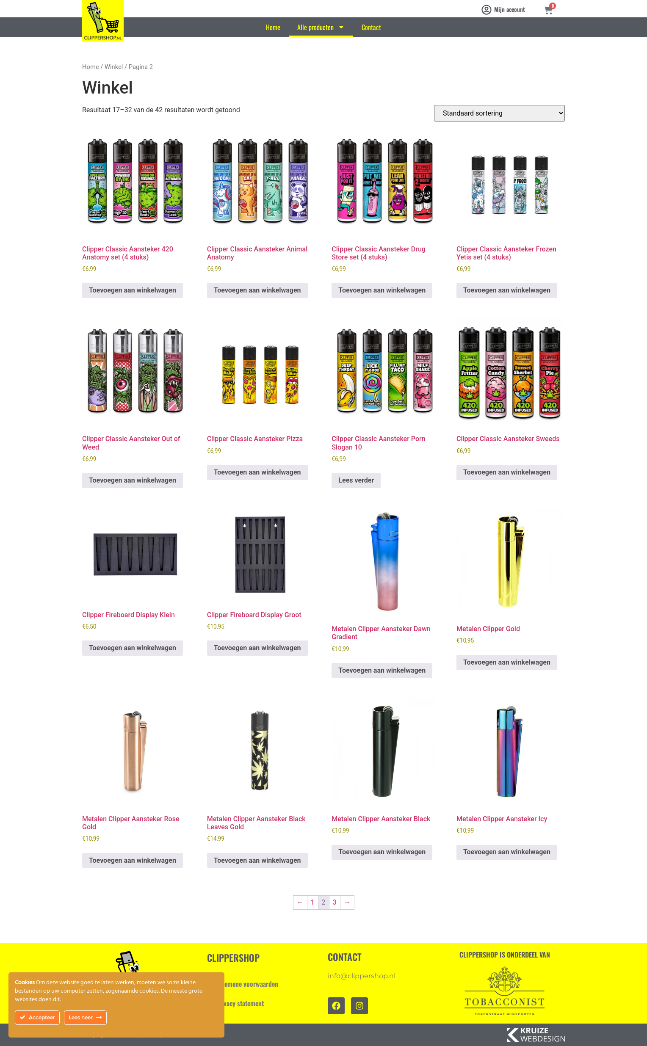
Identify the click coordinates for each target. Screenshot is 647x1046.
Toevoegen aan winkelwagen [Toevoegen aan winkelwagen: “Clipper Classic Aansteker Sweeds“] (506, 472)
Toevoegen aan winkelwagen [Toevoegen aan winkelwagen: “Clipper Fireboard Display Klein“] (132, 648)
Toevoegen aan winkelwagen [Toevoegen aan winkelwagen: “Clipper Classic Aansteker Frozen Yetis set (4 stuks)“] (506, 290)
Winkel (114, 67)
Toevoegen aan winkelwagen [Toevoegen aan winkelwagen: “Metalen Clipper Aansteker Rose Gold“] (132, 860)
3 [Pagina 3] (335, 902)
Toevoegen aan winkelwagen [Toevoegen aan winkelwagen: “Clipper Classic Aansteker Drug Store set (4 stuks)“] (382, 290)
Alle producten (321, 27)
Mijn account (509, 9)
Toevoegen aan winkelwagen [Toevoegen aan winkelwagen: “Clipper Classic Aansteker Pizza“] (257, 472)
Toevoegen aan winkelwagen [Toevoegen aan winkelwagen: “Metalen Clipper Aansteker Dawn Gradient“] (382, 670)
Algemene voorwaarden (247, 984)
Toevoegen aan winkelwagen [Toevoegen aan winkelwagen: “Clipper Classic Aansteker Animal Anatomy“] (257, 290)
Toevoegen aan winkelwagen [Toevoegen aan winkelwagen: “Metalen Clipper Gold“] (506, 662)
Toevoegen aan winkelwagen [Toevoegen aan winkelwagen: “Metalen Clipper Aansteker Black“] (382, 852)
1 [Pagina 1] (313, 902)
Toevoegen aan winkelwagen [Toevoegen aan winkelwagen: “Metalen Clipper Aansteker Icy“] (506, 852)
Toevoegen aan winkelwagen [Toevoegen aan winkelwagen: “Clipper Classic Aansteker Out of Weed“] (132, 480)
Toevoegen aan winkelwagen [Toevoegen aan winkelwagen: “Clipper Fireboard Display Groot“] (257, 648)
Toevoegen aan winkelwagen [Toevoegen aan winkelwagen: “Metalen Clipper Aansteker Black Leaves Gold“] (257, 860)
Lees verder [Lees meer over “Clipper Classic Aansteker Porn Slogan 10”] (356, 480)
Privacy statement (240, 1003)
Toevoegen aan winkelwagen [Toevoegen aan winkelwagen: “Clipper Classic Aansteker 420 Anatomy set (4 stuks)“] (132, 290)
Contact (371, 27)
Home (273, 27)
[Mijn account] (486, 10)
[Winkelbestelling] (499, 113)
